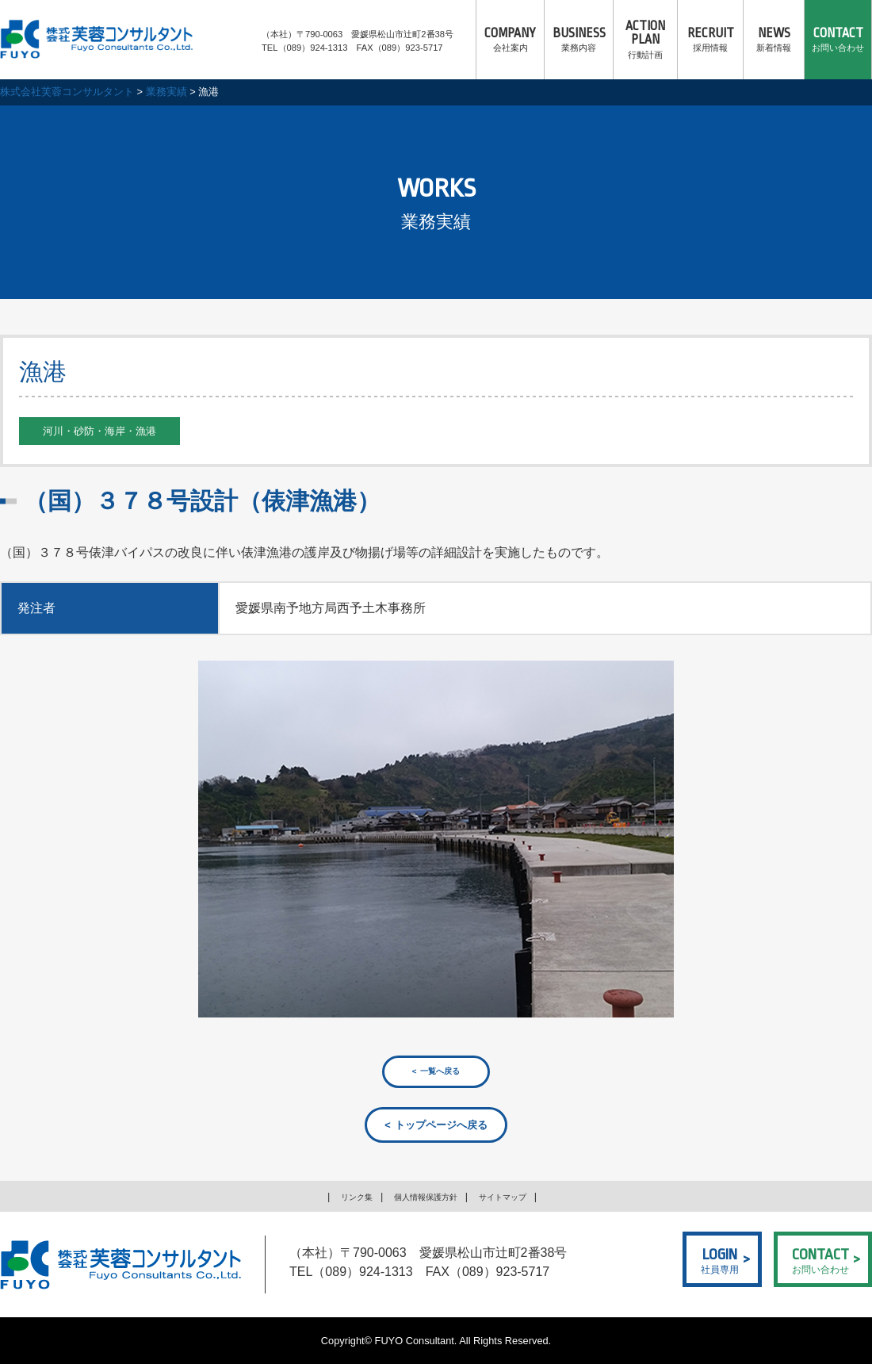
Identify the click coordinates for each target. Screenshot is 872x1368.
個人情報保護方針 (423, 1200)
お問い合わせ (838, 39)
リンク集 (340, 1200)
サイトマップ (517, 1200)
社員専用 (720, 1262)
